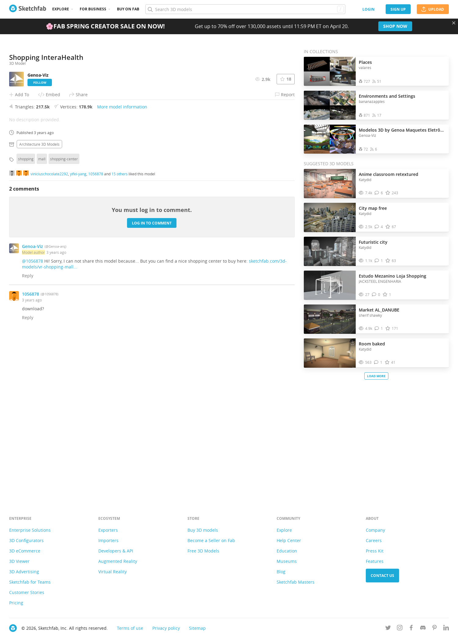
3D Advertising (24, 571)
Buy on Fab (128, 9)
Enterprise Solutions (30, 530)
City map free (373, 208)
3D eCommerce (24, 551)
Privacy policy (166, 628)
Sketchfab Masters (295, 582)
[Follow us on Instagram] (399, 629)
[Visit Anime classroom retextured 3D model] (330, 183)
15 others (119, 333)
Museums (287, 561)
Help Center (289, 540)
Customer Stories (26, 592)
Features (374, 561)
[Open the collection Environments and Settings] (330, 105)
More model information (122, 266)
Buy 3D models (202, 530)
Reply (27, 435)
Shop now (395, 26)
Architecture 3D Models (39, 303)
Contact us (382, 575)
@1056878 (32, 421)
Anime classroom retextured (388, 174)
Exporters (108, 530)
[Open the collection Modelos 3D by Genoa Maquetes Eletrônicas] (330, 139)
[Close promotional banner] (453, 23)
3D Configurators (26, 540)
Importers (108, 540)
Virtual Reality (112, 571)
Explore (60, 9)
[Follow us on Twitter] (388, 629)
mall (41, 318)
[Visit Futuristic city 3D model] (330, 251)
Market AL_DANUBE (379, 310)
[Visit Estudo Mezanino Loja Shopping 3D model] (330, 285)
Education (287, 551)
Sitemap (197, 628)
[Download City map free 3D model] (352, 206)
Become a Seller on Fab (211, 540)
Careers (374, 540)
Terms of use (130, 628)
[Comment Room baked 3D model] (378, 362)
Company (375, 530)
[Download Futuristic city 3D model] (352, 240)
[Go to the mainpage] (27, 9)
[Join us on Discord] (423, 629)
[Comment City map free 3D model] (379, 226)
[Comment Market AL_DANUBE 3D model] (379, 328)
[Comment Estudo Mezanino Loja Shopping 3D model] (376, 294)
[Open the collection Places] (330, 71)
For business (93, 9)
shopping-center (64, 318)
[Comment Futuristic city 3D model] (379, 260)
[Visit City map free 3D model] (330, 217)
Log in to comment (152, 382)
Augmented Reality (117, 561)
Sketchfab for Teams (30, 582)
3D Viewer (19, 561)
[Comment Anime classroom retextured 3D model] (379, 192)
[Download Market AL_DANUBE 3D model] (352, 308)
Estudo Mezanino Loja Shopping (392, 276)
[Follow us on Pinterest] (434, 629)
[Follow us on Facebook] (411, 629)
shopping (26, 318)
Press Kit (374, 551)
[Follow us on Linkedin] (446, 629)
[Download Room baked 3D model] (352, 342)
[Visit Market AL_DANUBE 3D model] (330, 319)
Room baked (372, 344)
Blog (281, 571)
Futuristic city (373, 242)
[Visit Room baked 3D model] (330, 353)
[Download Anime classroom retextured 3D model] (352, 172)
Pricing (16, 603)
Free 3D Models (203, 551)
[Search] (245, 9)
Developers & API (115, 551)
